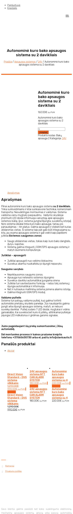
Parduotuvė (13, 5)
